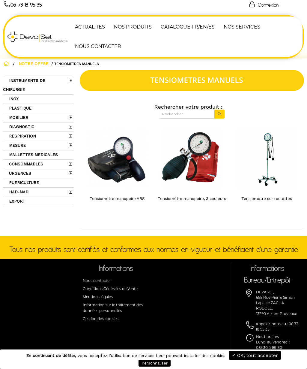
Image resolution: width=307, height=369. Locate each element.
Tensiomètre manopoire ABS (117, 198)
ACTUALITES (90, 27)
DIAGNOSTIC (21, 127)
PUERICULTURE (23, 182)
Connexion (264, 5)
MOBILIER (18, 117)
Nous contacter (97, 280)
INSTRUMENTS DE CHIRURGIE (24, 85)
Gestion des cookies (100, 318)
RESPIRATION (22, 136)
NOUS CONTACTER (98, 46)
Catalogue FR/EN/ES (188, 27)
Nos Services (242, 27)
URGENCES (19, 173)
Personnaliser (155, 363)
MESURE (17, 145)
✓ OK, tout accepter (255, 355)
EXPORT (16, 201)
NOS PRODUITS (133, 27)
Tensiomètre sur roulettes (266, 198)
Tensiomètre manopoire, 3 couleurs (192, 198)
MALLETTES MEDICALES (33, 155)
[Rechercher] (186, 114)
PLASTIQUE (19, 108)
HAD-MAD (18, 192)
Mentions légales (98, 297)
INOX (13, 99)
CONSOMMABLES (25, 164)
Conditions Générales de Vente (110, 288)
